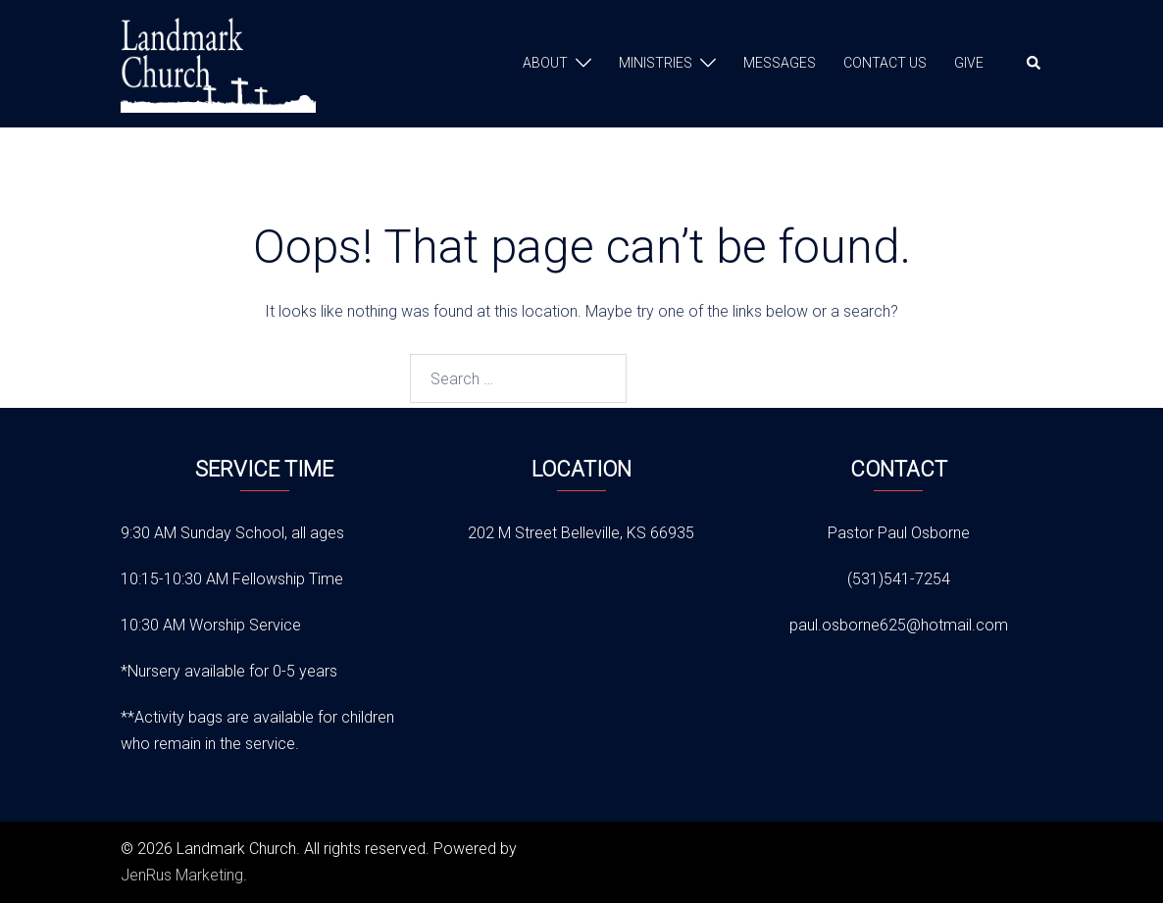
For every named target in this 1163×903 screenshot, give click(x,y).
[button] (1034, 64)
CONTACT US (885, 63)
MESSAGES (779, 63)
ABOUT (545, 63)
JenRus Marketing (182, 875)
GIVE (969, 63)
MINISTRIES (655, 63)
